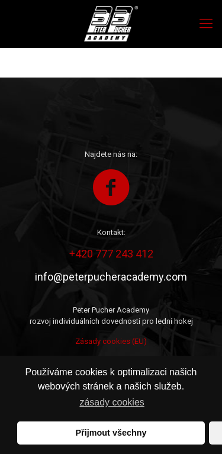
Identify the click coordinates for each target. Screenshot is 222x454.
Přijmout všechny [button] (111, 432)
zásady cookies (111, 402)
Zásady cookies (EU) (111, 341)
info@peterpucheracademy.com (111, 277)
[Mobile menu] (206, 24)
